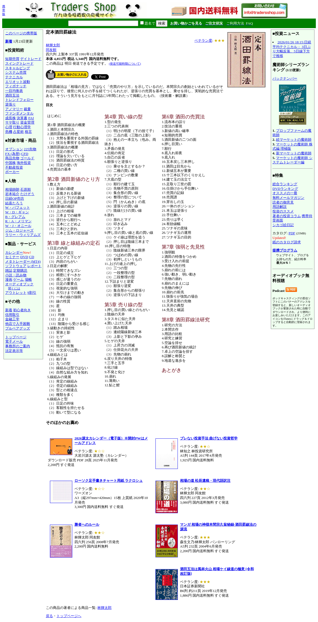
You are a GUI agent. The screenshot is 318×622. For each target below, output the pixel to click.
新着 (8, 41)
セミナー (12, 257)
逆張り (10, 104)
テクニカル (14, 77)
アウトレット (15, 293)
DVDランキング (285, 189)
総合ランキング (284, 184)
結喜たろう (14, 203)
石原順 (25, 189)
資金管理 (27, 122)
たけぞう (27, 194)
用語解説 (279, 207)
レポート (34, 266)
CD (31, 257)
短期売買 (12, 59)
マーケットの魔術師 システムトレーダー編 (292, 160)
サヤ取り (12, 122)
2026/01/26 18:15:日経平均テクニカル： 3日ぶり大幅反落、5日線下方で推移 (291, 49)
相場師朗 (12, 189)
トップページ (15, 337)
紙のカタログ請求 (286, 242)
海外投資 (24, 163)
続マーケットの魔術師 (293, 139)
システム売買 (15, 72)
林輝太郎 (53, 45)
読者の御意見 (283, 202)
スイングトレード (19, 63)
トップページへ (68, 616)
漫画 (8, 279)
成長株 (10, 118)
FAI (31, 118)
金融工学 (12, 319)
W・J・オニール (18, 226)
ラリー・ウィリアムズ (23, 235)
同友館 (51, 50)
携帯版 (3, 10)
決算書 (22, 118)
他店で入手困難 (17, 324)
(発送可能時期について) (125, 63)
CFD (24, 154)
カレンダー (14, 252)
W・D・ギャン (17, 212)
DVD (24, 257)
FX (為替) (12, 154)
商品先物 (12, 158)
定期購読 (20, 270)
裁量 (27, 109)
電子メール (14, 341)
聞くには (14, 288)
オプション (14, 149)
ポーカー (12, 172)
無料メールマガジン (288, 198)
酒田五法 (12, 95)
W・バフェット (17, 207)
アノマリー (14, 109)
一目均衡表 (14, 91)
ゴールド (27, 158)
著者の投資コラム (286, 216)
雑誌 (8, 270)
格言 (28, 132)
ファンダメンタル (19, 113)
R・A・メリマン (18, 221)
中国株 (10, 163)
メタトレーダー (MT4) (23, 261)
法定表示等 (14, 351)
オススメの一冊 (284, 193)
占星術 (18, 132)
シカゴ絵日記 (283, 225)
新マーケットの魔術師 (293, 153)
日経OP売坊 (14, 198)
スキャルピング (17, 68)
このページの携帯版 (21, 33)
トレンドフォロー (19, 100)
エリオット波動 (17, 82)
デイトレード (30, 59)
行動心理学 (22, 127)
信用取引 (12, 315)
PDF (292, 233)
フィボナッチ (15, 86)
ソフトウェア (15, 266)
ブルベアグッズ (17, 328)
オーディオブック (19, 284)
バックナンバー (284, 78)
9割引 (31, 293)
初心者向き (22, 310)
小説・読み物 (15, 275)
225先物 (30, 149)
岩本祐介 (12, 194)
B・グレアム (15, 217)
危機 (8, 132)
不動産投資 (14, 167)
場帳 (28, 279)
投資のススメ (283, 211)
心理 (8, 127)
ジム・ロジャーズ (19, 230)
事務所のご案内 (17, 346)
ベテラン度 (203, 40)
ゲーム (18, 279)
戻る (49, 616)
